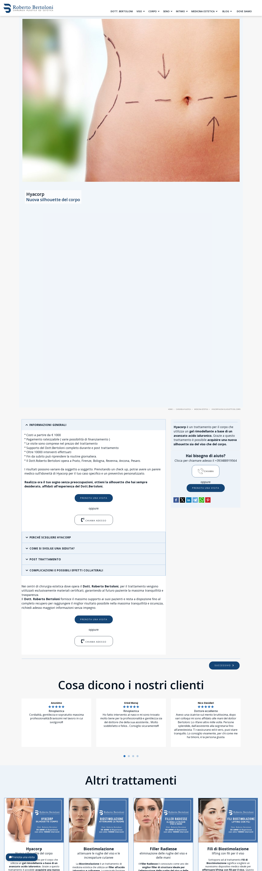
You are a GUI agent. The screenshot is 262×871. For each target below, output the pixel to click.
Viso (141, 11)
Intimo (182, 11)
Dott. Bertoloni (122, 11)
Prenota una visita (93, 497)
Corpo (153, 11)
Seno (167, 11)
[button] (94, 425)
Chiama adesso (93, 520)
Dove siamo (244, 11)
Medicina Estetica (204, 11)
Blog (227, 11)
